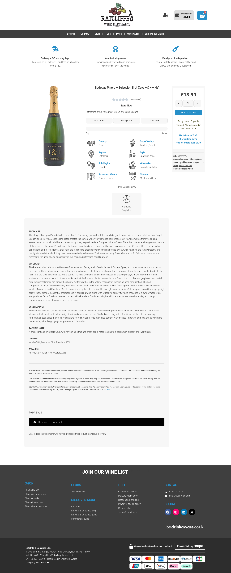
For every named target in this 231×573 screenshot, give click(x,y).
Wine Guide (133, 33)
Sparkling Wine (185, 162)
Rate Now (126, 105)
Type (108, 33)
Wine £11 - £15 (185, 165)
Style (97, 33)
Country (85, 33)
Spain (175, 162)
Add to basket (188, 112)
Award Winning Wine (193, 159)
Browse (71, 33)
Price (119, 33)
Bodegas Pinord (186, 169)
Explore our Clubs (154, 33)
